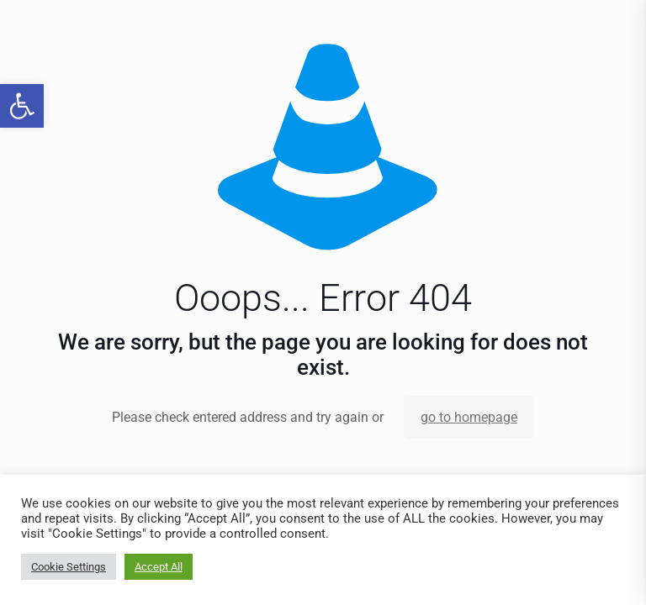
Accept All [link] (159, 566)
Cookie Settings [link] (68, 566)
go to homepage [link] (469, 417)
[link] (22, 106)
